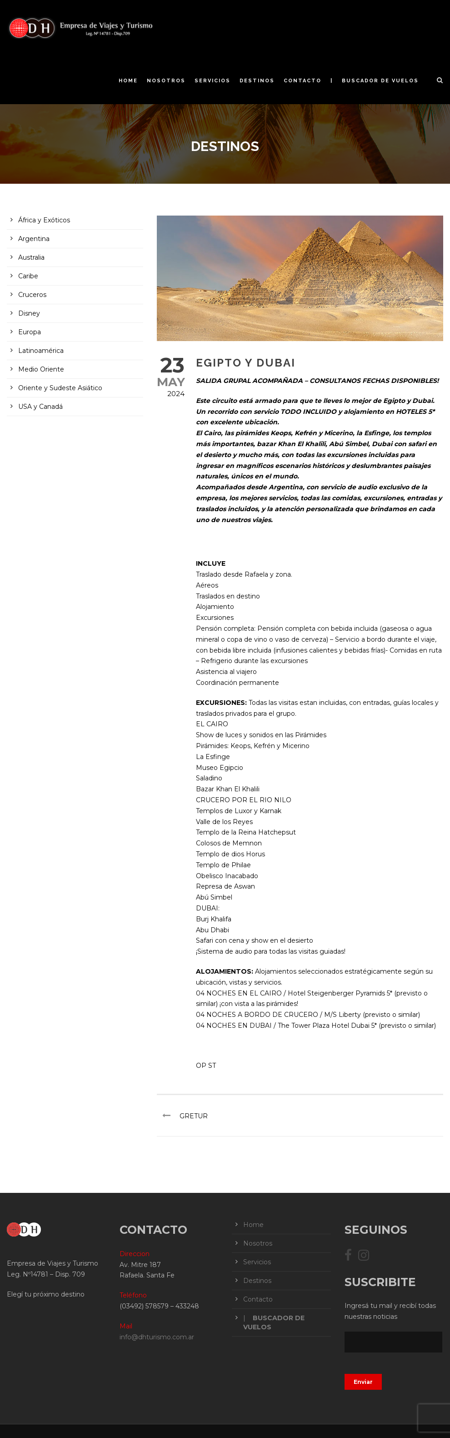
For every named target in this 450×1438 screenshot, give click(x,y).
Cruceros (32, 295)
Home (128, 81)
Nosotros (166, 81)
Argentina (34, 239)
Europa (29, 332)
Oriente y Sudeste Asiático (60, 388)
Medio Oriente (41, 369)
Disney (29, 313)
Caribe (28, 276)
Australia (31, 257)
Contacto (302, 81)
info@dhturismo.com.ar (157, 1337)
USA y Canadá (40, 406)
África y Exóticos (44, 220)
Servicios (212, 81)
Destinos (257, 81)
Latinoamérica (41, 351)
